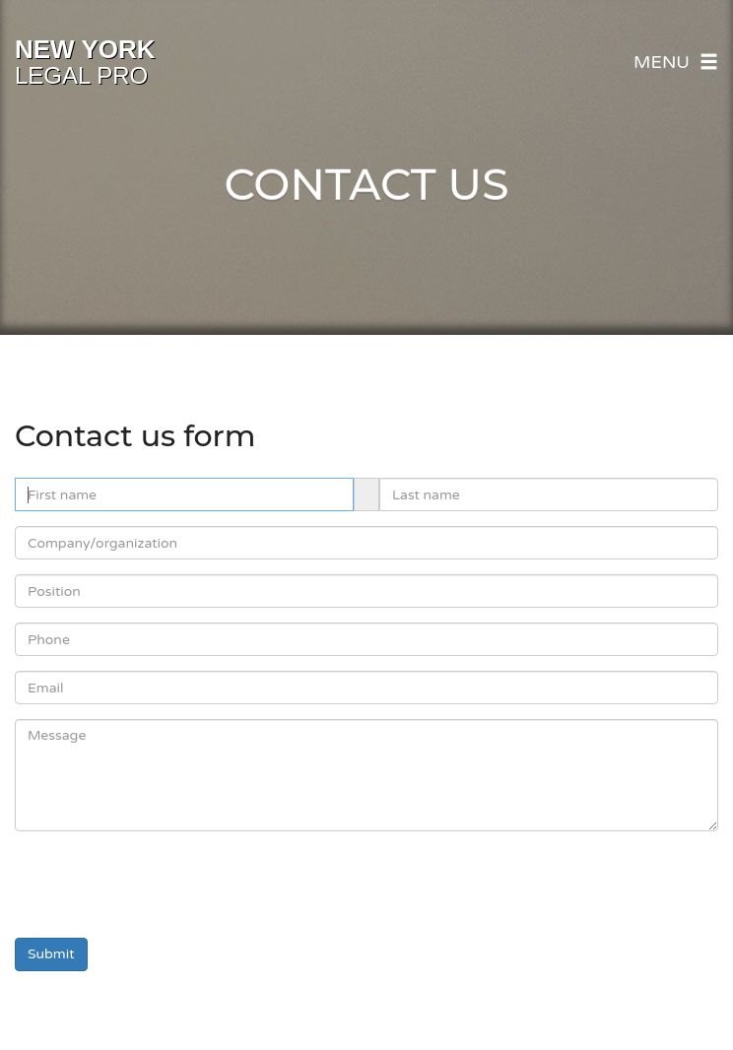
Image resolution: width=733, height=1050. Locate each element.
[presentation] (164, 884)
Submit (51, 954)
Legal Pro (85, 62)
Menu (675, 62)
